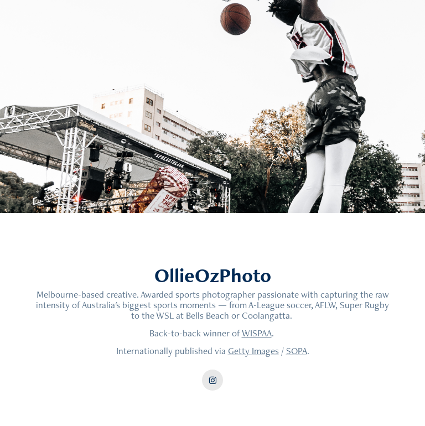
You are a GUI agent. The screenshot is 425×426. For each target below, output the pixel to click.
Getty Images (253, 351)
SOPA (296, 351)
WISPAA (257, 333)
